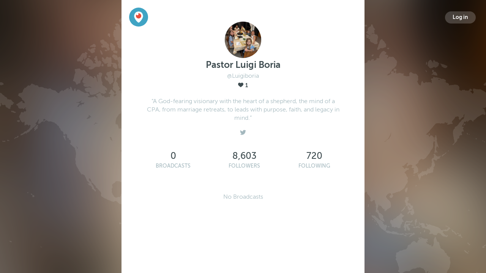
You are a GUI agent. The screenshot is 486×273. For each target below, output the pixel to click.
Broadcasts (173, 166)
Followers (244, 166)
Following (314, 166)
